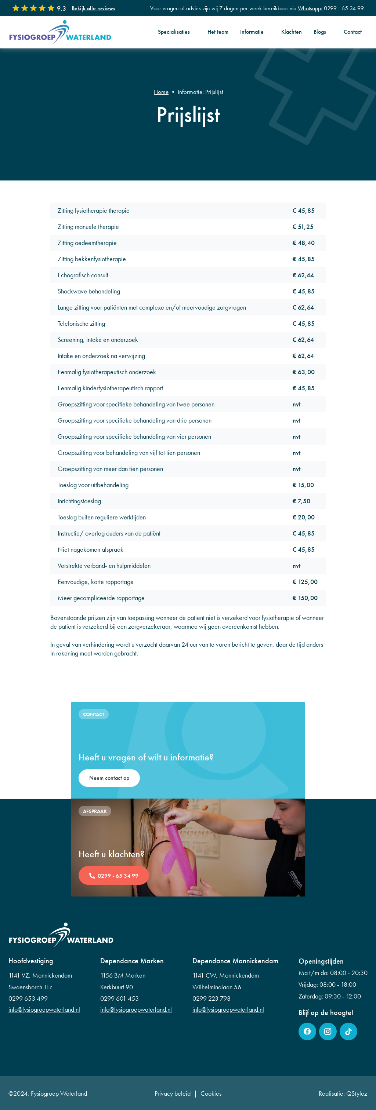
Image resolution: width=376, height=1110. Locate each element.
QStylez (356, 1093)
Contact (353, 31)
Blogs (320, 31)
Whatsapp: (310, 8)
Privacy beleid (173, 1093)
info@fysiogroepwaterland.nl (44, 1009)
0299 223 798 (211, 998)
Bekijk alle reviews (93, 8)
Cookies (210, 1093)
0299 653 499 (28, 998)
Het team (217, 31)
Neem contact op (109, 778)
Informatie (252, 31)
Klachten (291, 31)
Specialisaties (174, 31)
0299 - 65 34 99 (118, 876)
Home (161, 92)
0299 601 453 (119, 998)
